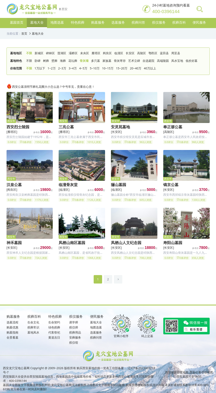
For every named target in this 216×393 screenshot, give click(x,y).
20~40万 (135, 68)
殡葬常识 (33, 327)
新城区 (39, 53)
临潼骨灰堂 (68, 184)
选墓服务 (96, 332)
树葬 (46, 61)
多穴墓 (95, 61)
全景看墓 (12, 337)
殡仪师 (73, 327)
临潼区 (118, 53)
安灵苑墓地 (120, 126)
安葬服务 (75, 337)
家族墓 (107, 61)
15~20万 (121, 68)
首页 (24, 33)
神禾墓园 (14, 242)
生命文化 (33, 322)
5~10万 (95, 68)
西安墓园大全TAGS (189, 376)
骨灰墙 (84, 61)
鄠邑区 (152, 53)
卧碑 (37, 61)
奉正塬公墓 (172, 126)
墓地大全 (38, 33)
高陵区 (141, 53)
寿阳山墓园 (172, 242)
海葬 (63, 61)
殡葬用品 (75, 332)
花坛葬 (72, 61)
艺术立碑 (134, 61)
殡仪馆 (73, 342)
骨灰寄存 (120, 61)
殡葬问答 (96, 337)
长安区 (130, 53)
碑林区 (50, 53)
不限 (29, 53)
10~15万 (107, 68)
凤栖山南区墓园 (72, 242)
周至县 (175, 53)
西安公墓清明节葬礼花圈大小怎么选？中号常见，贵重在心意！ (51, 86)
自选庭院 (148, 61)
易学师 (73, 322)
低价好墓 (191, 61)
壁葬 (54, 61)
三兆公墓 (66, 126)
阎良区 (107, 53)
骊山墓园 (118, 184)
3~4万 (73, 68)
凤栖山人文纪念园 (126, 242)
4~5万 (83, 68)
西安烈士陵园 (18, 126)
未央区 (84, 53)
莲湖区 (61, 53)
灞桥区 (73, 53)
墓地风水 (33, 332)
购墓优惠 (12, 327)
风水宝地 (177, 61)
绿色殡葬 (54, 327)
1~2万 (52, 68)
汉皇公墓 (14, 184)
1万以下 (40, 68)
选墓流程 (12, 322)
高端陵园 (163, 61)
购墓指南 (12, 332)
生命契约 (54, 322)
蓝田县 (164, 53)
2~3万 (62, 68)
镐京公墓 (170, 184)
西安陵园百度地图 (177, 372)
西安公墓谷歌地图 (201, 372)
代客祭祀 (54, 332)
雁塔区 (96, 53)
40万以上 (150, 68)
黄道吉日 (54, 337)
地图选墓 (96, 327)
